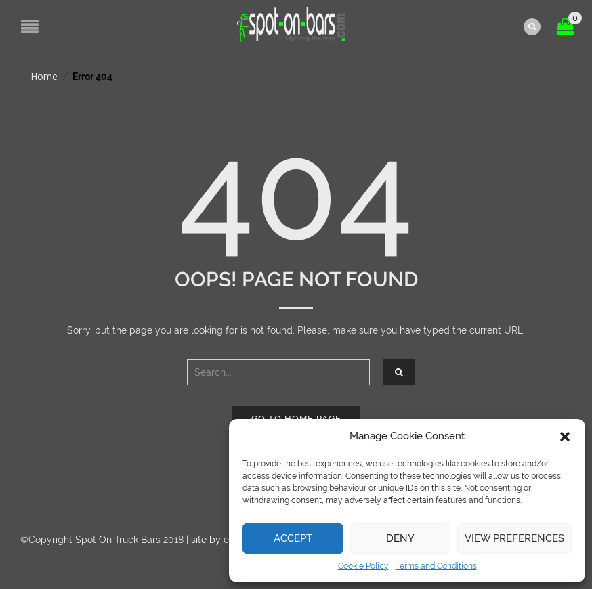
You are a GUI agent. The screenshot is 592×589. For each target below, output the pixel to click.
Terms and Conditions (436, 566)
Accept (293, 538)
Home (44, 76)
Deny (400, 538)
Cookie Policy (363, 566)
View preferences (514, 538)
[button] (565, 436)
